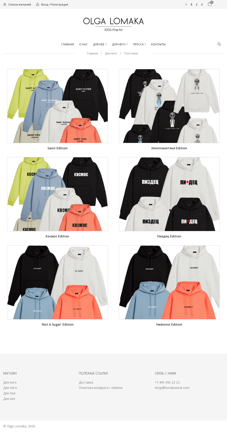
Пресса (138, 44)
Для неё (9, 399)
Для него (118, 44)
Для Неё (98, 44)
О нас (83, 44)
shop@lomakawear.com (172, 388)
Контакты (158, 44)
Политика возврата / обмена (101, 388)
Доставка (86, 382)
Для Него (10, 388)
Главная (67, 44)
